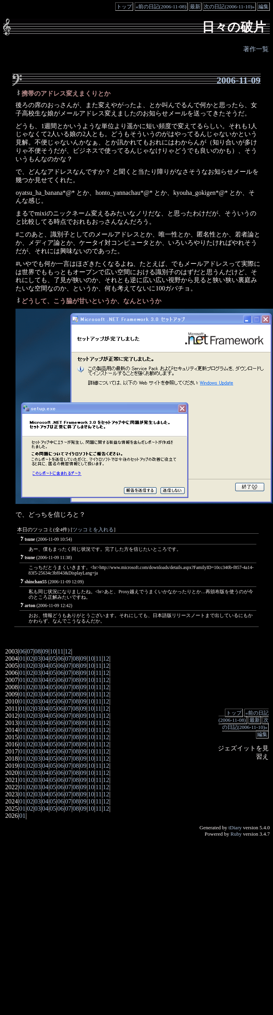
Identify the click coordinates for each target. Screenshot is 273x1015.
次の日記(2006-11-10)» (229, 7)
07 (30, 651)
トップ (124, 7)
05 (53, 658)
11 (60, 651)
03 (38, 658)
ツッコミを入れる (93, 529)
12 (68, 651)
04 (45, 658)
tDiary (235, 827)
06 (22, 651)
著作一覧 (256, 49)
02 (30, 658)
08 (38, 651)
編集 (263, 7)
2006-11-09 (239, 80)
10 (53, 651)
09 (45, 651)
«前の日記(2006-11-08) (161, 7)
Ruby (236, 834)
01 (22, 658)
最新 (195, 7)
